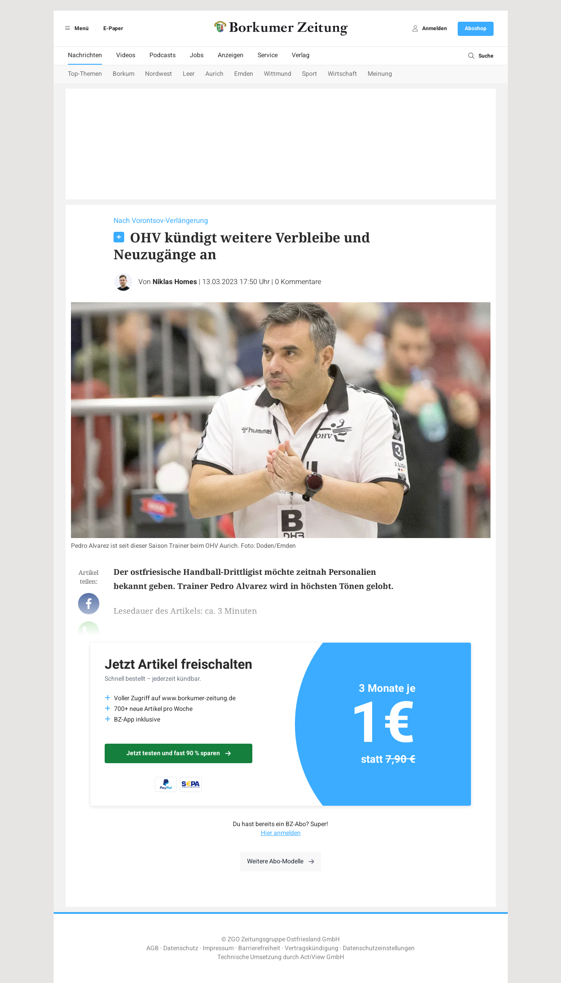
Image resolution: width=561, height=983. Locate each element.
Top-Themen (85, 73)
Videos (125, 55)
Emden (243, 73)
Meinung (380, 73)
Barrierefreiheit (259, 948)
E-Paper (113, 28)
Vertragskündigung (311, 948)
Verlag (301, 55)
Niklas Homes (175, 282)
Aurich (214, 73)
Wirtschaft (342, 73)
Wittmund (277, 73)
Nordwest (158, 73)
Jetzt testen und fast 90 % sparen (178, 753)
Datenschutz (180, 948)
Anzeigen (230, 55)
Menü (76, 28)
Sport (309, 73)
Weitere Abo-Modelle (280, 861)
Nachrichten (85, 55)
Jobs (197, 55)
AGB (152, 948)
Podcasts (162, 55)
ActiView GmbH (322, 957)
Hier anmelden (281, 833)
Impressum (218, 948)
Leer (189, 73)
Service (268, 55)
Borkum (123, 73)
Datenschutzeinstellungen (379, 948)
